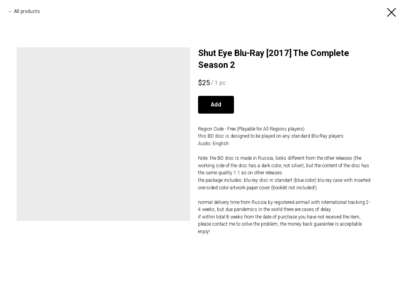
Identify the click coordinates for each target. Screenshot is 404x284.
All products (27, 11)
